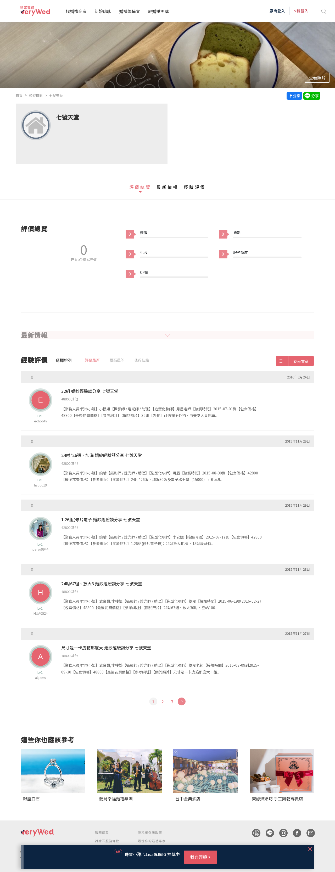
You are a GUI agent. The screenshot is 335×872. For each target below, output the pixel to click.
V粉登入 (301, 10)
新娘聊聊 (102, 11)
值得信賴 (141, 360)
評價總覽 (140, 187)
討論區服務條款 (107, 841)
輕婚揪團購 (158, 11)
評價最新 (92, 360)
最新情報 (167, 187)
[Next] (181, 701)
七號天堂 (56, 95)
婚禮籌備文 (129, 11)
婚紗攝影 (36, 95)
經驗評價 (195, 187)
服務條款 (102, 832)
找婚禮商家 (76, 11)
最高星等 (117, 360)
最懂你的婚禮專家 (152, 841)
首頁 (19, 95)
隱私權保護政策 (150, 832)
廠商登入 (277, 10)
